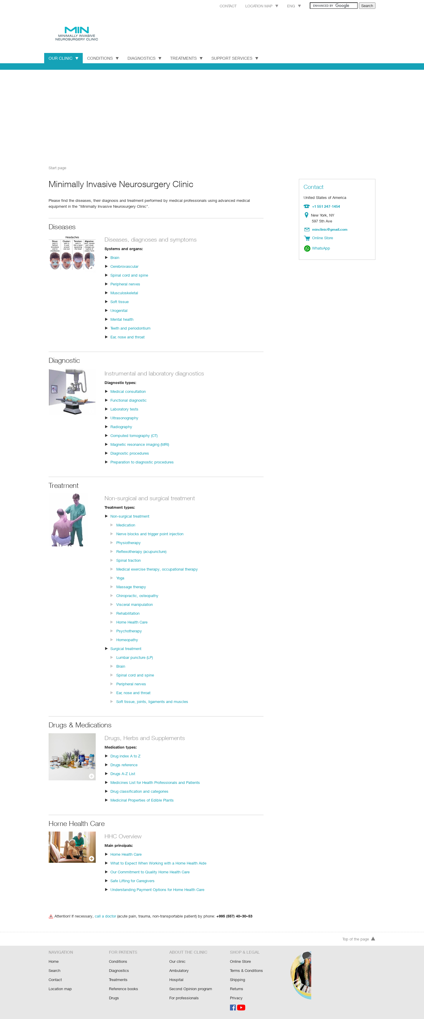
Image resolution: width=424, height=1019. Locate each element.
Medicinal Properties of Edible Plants (141, 799)
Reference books (123, 989)
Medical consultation (127, 391)
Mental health (121, 319)
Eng (287, 6)
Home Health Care (132, 621)
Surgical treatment (126, 648)
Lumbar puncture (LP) (134, 657)
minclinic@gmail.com (330, 229)
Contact (219, 6)
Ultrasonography (124, 417)
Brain (114, 257)
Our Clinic (63, 58)
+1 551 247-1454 (325, 206)
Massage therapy (131, 586)
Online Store (240, 962)
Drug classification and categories (139, 791)
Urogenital (119, 310)
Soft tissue (119, 301)
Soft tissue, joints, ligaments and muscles (151, 701)
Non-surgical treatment (129, 515)
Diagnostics (145, 58)
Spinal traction (128, 560)
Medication (125, 524)
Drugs (114, 997)
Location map (254, 6)
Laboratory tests (124, 408)
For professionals (184, 997)
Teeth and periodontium (130, 327)
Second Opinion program (190, 989)
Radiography (121, 426)
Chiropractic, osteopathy (137, 595)
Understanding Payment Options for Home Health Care (157, 889)
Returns (237, 989)
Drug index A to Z (125, 755)
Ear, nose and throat (127, 336)
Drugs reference (124, 764)
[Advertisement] (212, 115)
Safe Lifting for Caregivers (132, 880)
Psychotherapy (129, 630)
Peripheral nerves (125, 283)
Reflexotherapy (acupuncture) (141, 551)
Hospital (176, 980)
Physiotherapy (128, 542)
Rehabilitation (128, 613)
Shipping (237, 980)
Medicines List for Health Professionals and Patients (154, 782)
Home (54, 962)
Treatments (187, 58)
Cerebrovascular (124, 266)
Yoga (120, 577)
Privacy (236, 997)
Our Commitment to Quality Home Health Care (150, 871)
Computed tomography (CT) (134, 435)
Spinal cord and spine (128, 274)
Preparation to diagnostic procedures (141, 461)
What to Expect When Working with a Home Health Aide (158, 862)
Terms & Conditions (246, 971)
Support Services (237, 58)
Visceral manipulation (134, 604)
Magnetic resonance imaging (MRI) (140, 444)
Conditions (103, 58)
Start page (57, 167)
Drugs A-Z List (122, 773)
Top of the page (358, 940)
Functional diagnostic (128, 400)
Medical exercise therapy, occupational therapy (156, 568)
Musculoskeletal (124, 292)
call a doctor (104, 915)
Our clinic (177, 962)
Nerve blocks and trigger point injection (149, 533)
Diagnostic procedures (129, 453)
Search (55, 971)
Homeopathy (127, 639)
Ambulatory (179, 971)
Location (308, 215)
